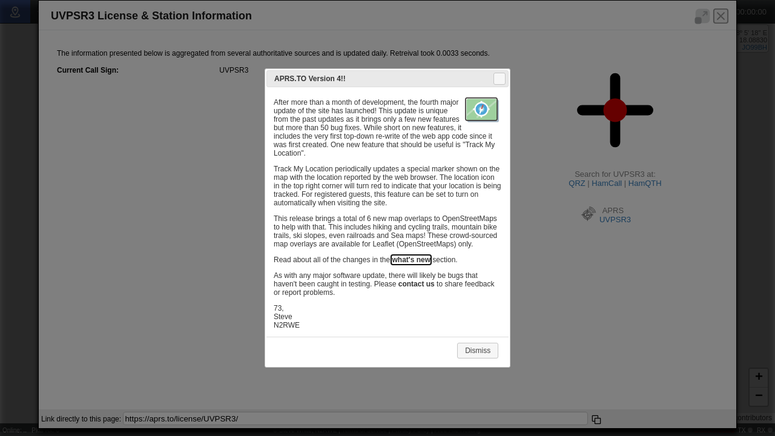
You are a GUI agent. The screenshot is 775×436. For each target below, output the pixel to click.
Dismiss (477, 350)
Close (498, 79)
